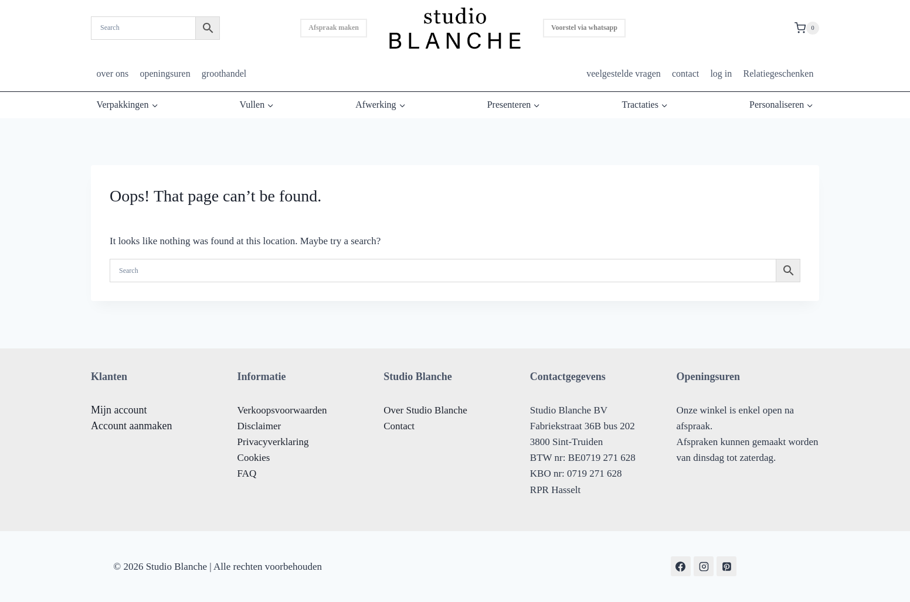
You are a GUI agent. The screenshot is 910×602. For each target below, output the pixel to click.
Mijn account (119, 410)
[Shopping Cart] (806, 28)
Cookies (253, 457)
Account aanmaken (131, 426)
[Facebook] (681, 566)
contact (685, 73)
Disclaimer (259, 426)
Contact (399, 426)
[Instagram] (704, 566)
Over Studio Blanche (425, 410)
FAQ (247, 473)
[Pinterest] (726, 566)
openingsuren (165, 73)
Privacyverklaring (273, 441)
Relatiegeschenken (778, 73)
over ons (113, 73)
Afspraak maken (333, 27)
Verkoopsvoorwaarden (282, 410)
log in (721, 73)
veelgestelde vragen (623, 73)
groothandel (224, 73)
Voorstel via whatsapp (584, 27)
